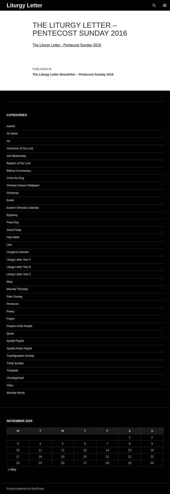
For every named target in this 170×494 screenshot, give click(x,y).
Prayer (10, 318)
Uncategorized (15, 377)
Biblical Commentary (19, 170)
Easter (10, 200)
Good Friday (14, 229)
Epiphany (12, 215)
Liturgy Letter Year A (19, 259)
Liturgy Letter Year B (19, 266)
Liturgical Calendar (18, 252)
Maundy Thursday (17, 289)
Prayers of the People (19, 326)
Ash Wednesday (16, 156)
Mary (10, 281)
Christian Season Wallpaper (23, 185)
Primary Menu (164, 5)
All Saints (12, 133)
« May (12, 469)
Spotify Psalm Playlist (19, 348)
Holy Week (13, 237)
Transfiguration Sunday (20, 355)
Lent (9, 244)
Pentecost (12, 303)
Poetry (10, 311)
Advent (11, 126)
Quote (10, 333)
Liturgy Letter (24, 5)
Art (8, 141)
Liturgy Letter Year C (19, 274)
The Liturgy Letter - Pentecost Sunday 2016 (67, 45)
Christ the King (15, 178)
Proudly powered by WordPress (25, 488)
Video (10, 385)
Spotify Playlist (15, 340)
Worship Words (16, 392)
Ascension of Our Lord (20, 148)
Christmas (13, 192)
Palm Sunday (14, 296)
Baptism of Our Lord (18, 163)
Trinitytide (12, 370)
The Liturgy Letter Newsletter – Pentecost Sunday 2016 (85, 71)
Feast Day (13, 222)
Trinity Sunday (15, 363)
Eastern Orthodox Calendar (23, 207)
